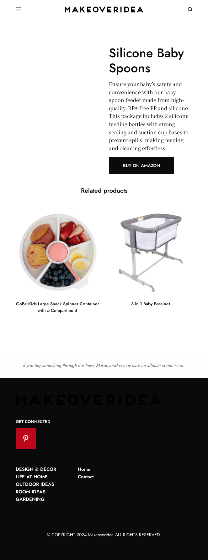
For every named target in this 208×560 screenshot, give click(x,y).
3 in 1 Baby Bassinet (150, 304)
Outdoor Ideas (35, 484)
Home (84, 469)
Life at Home (32, 476)
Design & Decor (36, 469)
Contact (85, 476)
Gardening (30, 499)
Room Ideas (30, 491)
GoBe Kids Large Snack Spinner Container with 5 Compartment (57, 307)
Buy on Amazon (141, 165)
